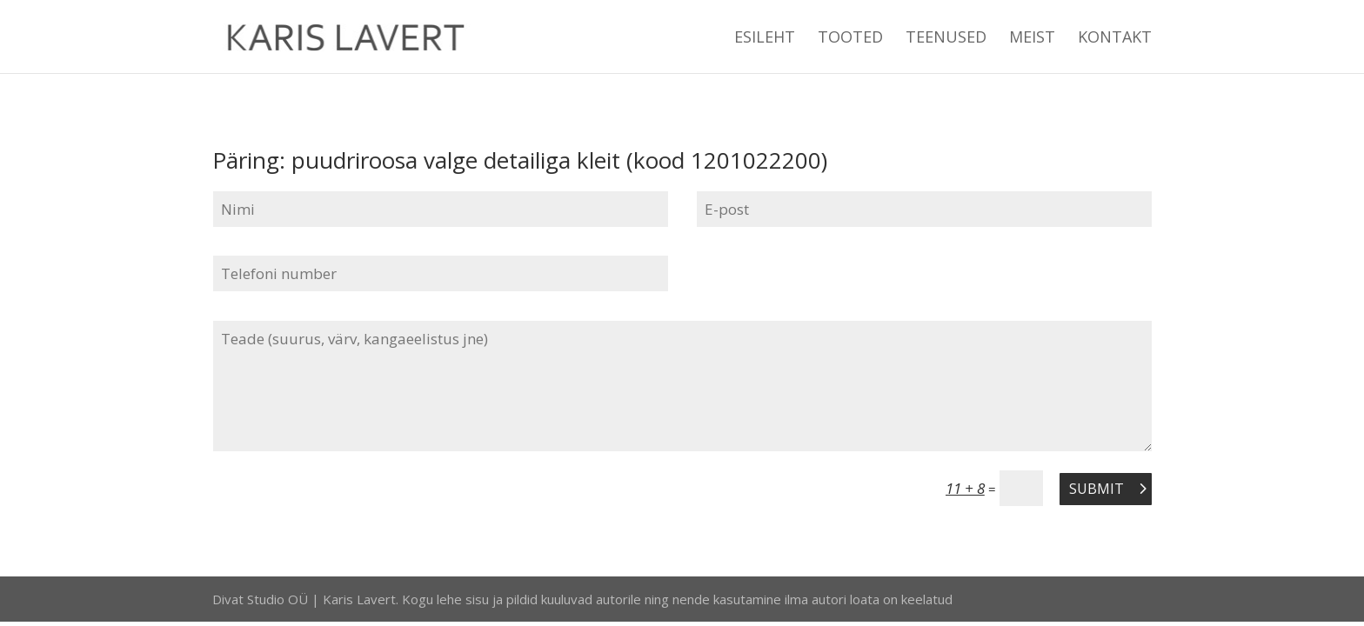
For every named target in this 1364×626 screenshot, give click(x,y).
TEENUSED (946, 38)
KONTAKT (1115, 38)
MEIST (1032, 38)
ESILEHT (764, 38)
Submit (1096, 488)
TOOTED (850, 38)
